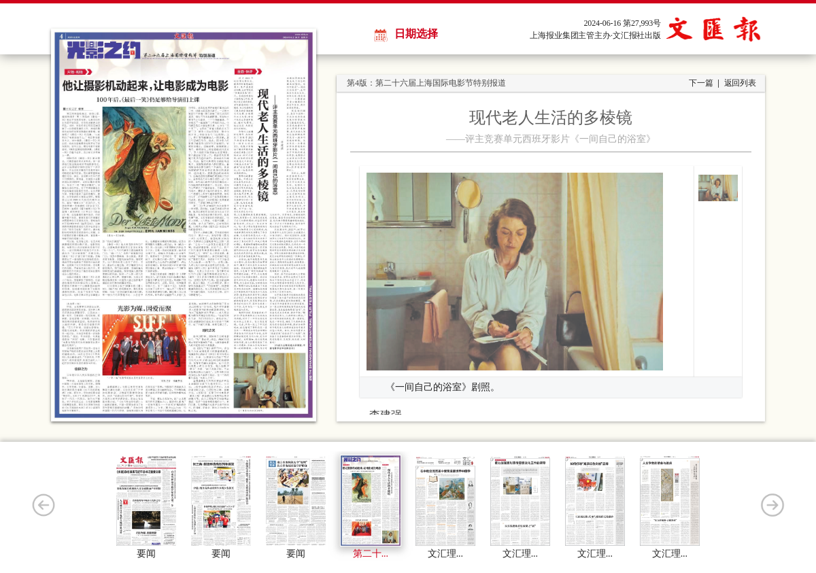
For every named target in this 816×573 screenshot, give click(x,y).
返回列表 (740, 83)
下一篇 (701, 83)
